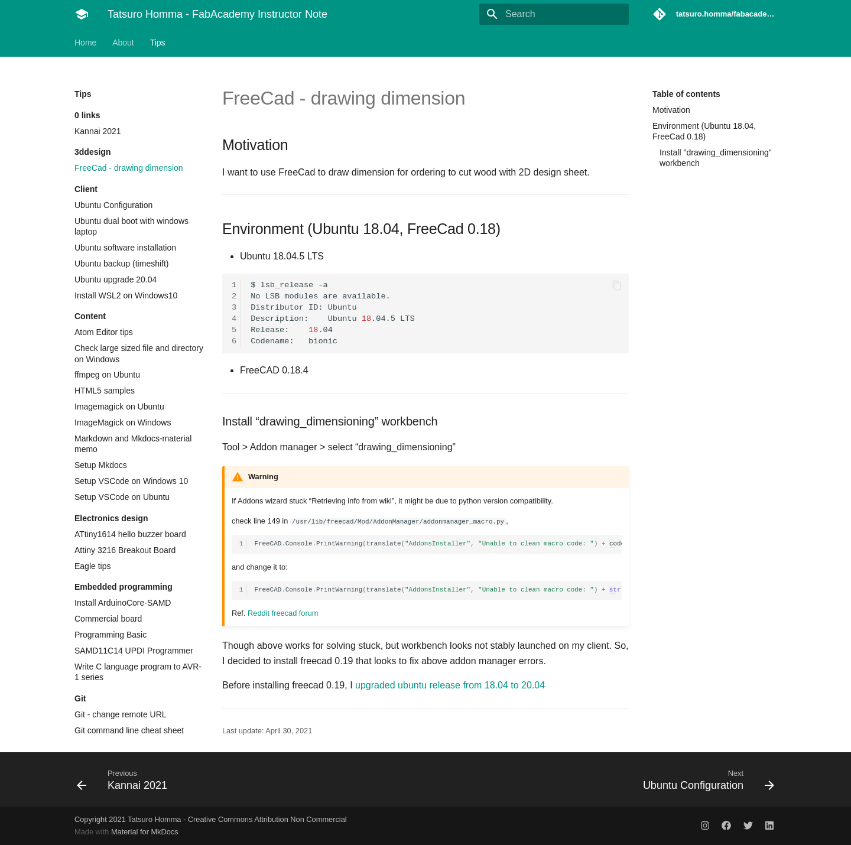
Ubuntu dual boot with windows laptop (131, 226)
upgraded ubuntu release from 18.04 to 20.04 (450, 685)
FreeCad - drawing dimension (128, 168)
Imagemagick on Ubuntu (119, 406)
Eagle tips (92, 566)
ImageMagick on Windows (122, 422)
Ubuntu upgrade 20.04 (115, 279)
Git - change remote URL (120, 714)
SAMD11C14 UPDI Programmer (133, 650)
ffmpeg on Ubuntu (107, 374)
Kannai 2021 (97, 131)
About (123, 42)
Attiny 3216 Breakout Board (125, 550)
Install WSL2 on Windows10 (125, 295)
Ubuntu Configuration (113, 205)
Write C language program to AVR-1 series (138, 672)
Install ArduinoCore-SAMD (122, 602)
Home (85, 42)
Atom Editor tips (103, 332)
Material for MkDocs (144, 831)
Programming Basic (110, 634)
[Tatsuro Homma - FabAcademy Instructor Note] (81, 14)
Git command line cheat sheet (129, 730)
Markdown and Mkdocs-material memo (132, 444)
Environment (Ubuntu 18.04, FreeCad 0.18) (704, 131)
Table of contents (686, 94)
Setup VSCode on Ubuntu (122, 497)
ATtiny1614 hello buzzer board (130, 534)
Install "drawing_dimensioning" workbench (716, 158)
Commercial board (108, 618)
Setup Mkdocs (100, 465)
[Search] (560, 14)
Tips (157, 42)
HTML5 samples (104, 390)
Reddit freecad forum (283, 613)
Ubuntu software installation (125, 247)
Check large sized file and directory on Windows (138, 353)
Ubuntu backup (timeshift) (121, 263)
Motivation (671, 110)
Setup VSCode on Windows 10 (131, 481)
